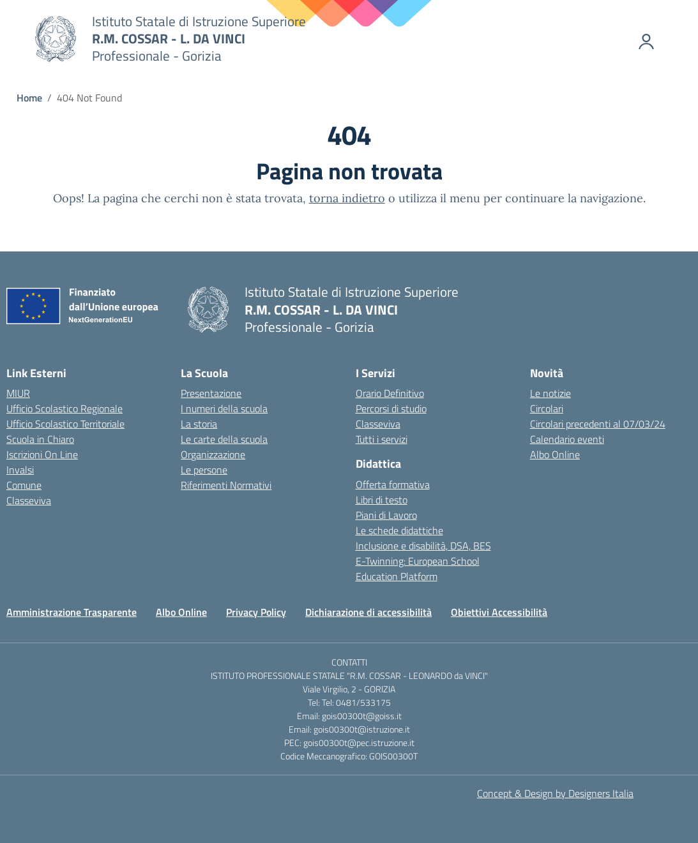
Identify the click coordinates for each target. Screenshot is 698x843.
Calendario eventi (567, 439)
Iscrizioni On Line (42, 454)
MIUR (18, 393)
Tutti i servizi (381, 439)
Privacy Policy (256, 612)
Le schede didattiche (399, 530)
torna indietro (347, 198)
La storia (199, 423)
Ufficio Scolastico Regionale (64, 408)
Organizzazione (213, 454)
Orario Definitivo (390, 393)
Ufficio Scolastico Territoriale (65, 423)
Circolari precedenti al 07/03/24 (597, 423)
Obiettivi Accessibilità (499, 612)
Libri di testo (381, 499)
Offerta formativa (393, 484)
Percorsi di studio (391, 408)
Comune (24, 485)
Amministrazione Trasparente (71, 612)
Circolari (546, 408)
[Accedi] (630, 39)
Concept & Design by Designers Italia (555, 793)
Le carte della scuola (224, 439)
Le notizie (550, 393)
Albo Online (555, 454)
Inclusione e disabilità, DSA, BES (423, 545)
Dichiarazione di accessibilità (368, 612)
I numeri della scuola (224, 408)
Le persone (204, 469)
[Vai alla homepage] (55, 39)
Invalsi (20, 469)
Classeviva (28, 500)
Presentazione (211, 393)
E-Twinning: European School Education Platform (418, 568)
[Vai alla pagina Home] (29, 97)
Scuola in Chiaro (40, 439)
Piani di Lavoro (386, 515)
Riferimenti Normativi (226, 485)
